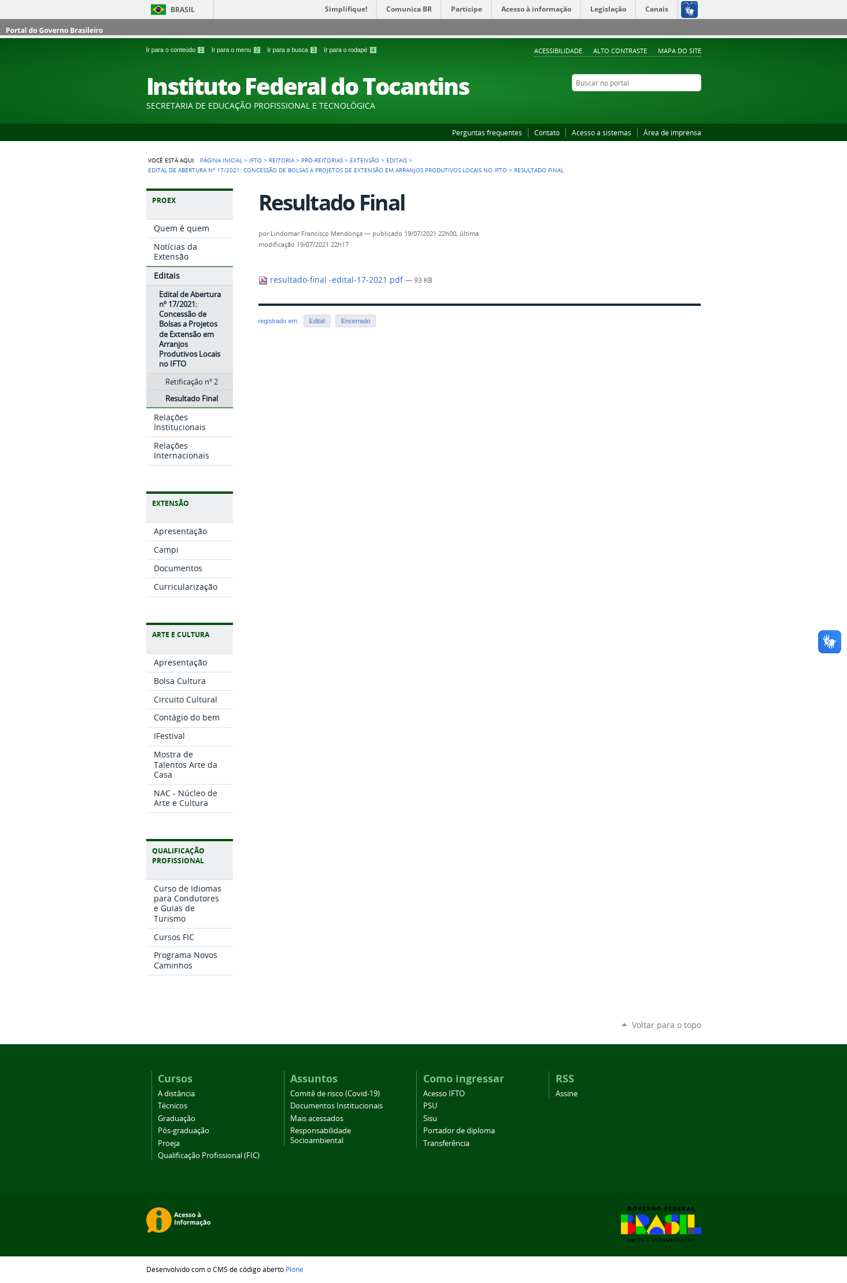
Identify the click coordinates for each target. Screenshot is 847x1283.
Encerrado (355, 320)
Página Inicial (221, 160)
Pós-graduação (183, 1131)
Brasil (183, 9)
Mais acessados (316, 1118)
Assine (567, 1094)
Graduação (176, 1118)
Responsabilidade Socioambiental (320, 1135)
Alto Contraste (620, 50)
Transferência (446, 1143)
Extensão (364, 160)
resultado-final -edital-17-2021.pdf (331, 280)
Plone (295, 1269)
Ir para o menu (237, 49)
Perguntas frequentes (487, 132)
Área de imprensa (672, 132)
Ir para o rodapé (350, 49)
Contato (547, 132)
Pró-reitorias (322, 160)
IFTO (255, 160)
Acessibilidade (558, 50)
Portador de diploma (459, 1131)
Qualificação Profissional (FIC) (209, 1155)
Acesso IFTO (444, 1094)
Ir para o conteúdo (176, 49)
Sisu (430, 1118)
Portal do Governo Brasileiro (54, 30)
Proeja (169, 1143)
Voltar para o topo (666, 1024)
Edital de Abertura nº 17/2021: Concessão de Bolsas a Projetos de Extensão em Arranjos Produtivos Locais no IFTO (327, 170)
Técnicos (172, 1106)
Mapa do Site (679, 50)
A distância (176, 1094)
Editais (396, 160)
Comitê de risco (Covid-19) (335, 1094)
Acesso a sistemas (601, 132)
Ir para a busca (293, 49)
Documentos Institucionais (336, 1106)
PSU (430, 1106)
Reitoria (281, 160)
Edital (317, 320)
